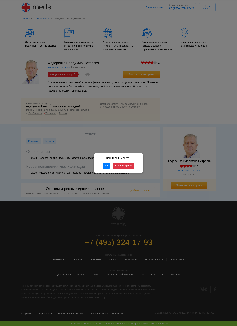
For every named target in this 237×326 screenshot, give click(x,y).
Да (106, 165)
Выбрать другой (123, 165)
